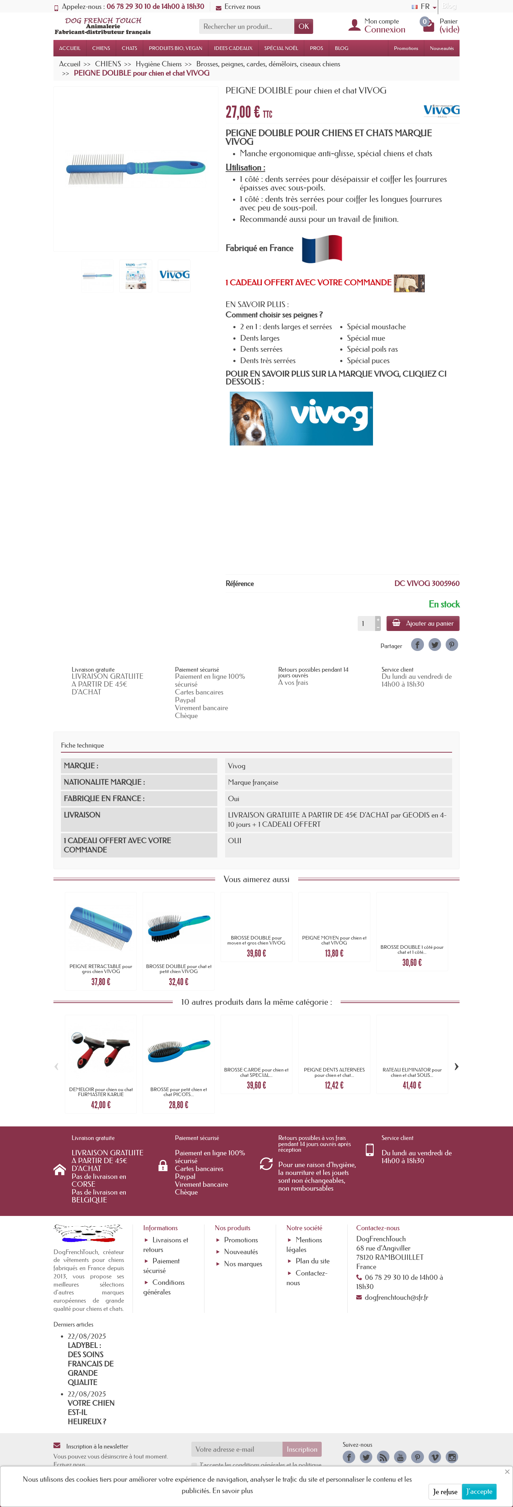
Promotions (406, 48)
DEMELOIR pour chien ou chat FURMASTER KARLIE (101, 1092)
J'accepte (479, 1491)
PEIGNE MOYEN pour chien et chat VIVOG (334, 940)
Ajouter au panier (423, 623)
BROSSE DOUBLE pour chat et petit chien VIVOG (179, 968)
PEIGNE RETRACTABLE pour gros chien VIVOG (100, 968)
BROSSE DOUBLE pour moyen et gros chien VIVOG (256, 940)
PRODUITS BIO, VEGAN (175, 48)
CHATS (129, 48)
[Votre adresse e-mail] (237, 1449)
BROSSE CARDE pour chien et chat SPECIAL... (256, 1072)
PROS (316, 48)
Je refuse (445, 1491)
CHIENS (101, 48)
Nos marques (243, 1263)
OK (304, 26)
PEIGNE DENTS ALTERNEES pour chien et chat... (334, 1072)
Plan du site (313, 1261)
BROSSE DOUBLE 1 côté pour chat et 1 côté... (412, 949)
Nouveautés (442, 48)
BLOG (341, 48)
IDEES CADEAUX (233, 48)
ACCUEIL (70, 48)
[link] (417, 644)
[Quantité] (366, 623)
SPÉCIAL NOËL (281, 48)
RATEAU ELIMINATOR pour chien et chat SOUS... (412, 1072)
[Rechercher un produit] (246, 26)
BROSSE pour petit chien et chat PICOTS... (178, 1092)
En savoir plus (232, 1490)
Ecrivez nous (238, 6)
